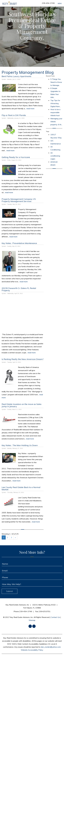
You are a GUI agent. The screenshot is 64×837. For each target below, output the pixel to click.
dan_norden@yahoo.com (51, 647)
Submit (9, 591)
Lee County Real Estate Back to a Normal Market (21, 488)
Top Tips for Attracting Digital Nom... (55, 103)
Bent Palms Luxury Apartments (16, 76)
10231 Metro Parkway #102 (44, 605)
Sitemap (32, 620)
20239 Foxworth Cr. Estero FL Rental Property (19, 289)
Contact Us (55, 617)
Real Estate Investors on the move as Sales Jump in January (21, 405)
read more (30, 108)
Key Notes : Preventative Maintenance (19, 243)
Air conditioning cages (55, 156)
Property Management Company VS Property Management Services (19, 200)
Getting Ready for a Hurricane (16, 157)
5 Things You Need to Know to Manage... (56, 82)
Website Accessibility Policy (32, 650)
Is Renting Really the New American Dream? (23, 359)
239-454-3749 (48, 3)
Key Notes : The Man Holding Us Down (20, 445)
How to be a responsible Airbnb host (55, 112)
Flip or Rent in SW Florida (14, 115)
